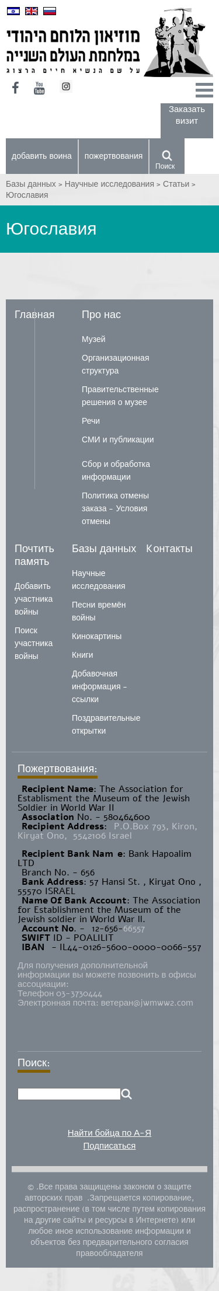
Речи (91, 421)
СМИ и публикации (118, 439)
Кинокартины (96, 636)
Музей (94, 339)
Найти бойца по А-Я (109, 1133)
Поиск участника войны (34, 643)
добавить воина (42, 156)
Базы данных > (35, 184)
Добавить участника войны (34, 599)
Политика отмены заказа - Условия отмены (115, 508)
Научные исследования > (114, 184)
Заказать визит (187, 115)
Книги (82, 655)
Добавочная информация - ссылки (99, 686)
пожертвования (114, 156)
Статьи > (179, 184)
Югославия (27, 195)
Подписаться (110, 1146)
